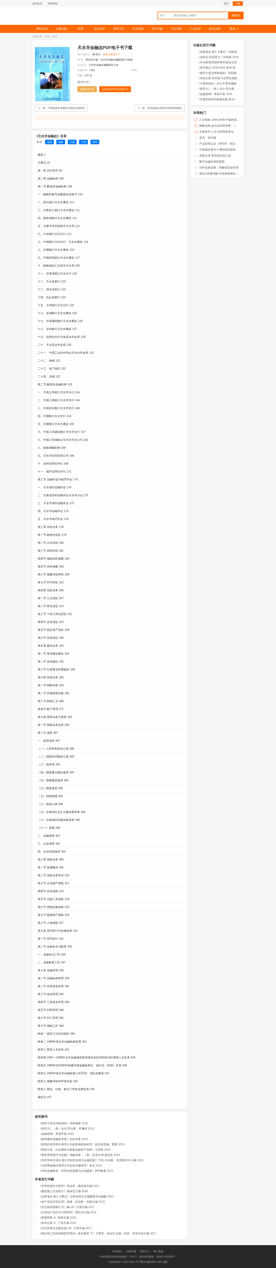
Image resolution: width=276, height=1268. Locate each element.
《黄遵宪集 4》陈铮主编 (54, 1217)
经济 (54, 36)
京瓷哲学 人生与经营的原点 (216, 131)
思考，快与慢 (207, 137)
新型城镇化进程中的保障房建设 (164, 108)
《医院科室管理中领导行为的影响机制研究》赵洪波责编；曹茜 (78, 1144)
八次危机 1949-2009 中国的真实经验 (222, 119)
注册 (237, 3)
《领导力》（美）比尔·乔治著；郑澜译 (63, 1128)
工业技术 (195, 28)
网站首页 (42, 28)
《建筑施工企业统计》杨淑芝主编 (60, 1191)
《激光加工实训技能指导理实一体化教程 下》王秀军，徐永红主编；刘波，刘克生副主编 (94, 1233)
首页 (47, 36)
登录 (226, 3)
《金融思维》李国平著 (53, 1133)
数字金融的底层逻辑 (212, 161)
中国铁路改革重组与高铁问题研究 (66, 108)
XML (159, 1261)
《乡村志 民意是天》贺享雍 (214, 57)
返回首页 (37, 3)
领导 (94, 142)
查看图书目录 (87, 89)
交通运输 (61, 28)
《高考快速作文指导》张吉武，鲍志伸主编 (65, 1185)
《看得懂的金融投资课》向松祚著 (60, 1139)
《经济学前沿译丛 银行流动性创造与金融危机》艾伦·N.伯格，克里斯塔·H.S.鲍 (87, 1160)
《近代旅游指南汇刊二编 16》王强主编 (63, 1207)
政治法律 (214, 28)
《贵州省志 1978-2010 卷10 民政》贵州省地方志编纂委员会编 (236, 67)
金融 (49, 142)
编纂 (60, 142)
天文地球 (176, 28)
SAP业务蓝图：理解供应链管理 (219, 167)
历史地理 (138, 28)
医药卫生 (118, 28)
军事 (80, 28)
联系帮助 (53, 3)
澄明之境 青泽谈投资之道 (215, 155)
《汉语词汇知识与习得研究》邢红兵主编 (64, 1212)
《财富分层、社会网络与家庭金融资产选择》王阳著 (71, 1149)
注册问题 (131, 1251)
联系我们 (118, 1251)
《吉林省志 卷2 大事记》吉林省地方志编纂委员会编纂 (72, 1196)
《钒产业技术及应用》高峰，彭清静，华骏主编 (68, 1201)
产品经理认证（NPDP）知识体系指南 (222, 143)
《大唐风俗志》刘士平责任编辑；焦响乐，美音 (226, 83)
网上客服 (158, 1251)
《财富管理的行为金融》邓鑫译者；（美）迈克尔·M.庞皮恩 (76, 1154)
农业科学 (99, 28)
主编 (72, 142)
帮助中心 (145, 1251)
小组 (83, 142)
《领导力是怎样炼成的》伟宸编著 (60, 1123)
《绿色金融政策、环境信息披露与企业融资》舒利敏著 (72, 1170)
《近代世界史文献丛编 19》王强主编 (62, 1228)
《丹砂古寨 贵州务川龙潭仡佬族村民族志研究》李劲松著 (232, 78)
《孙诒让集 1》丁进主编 (54, 1222)
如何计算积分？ (111, 54)
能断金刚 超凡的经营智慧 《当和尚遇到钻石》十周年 (232, 125)
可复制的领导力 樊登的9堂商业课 (220, 149)
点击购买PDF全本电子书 (115, 89)
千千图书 (58, 17)
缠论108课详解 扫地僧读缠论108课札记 (224, 173)
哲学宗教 (157, 28)
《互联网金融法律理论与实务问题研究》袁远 (67, 1165)
